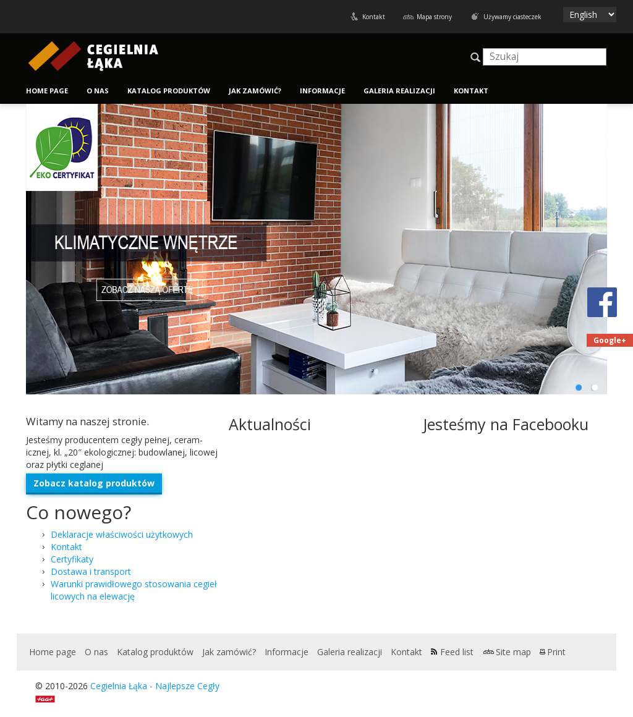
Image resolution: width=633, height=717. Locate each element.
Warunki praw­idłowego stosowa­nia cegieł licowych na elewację (134, 590)
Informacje (322, 90)
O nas (98, 90)
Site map (513, 652)
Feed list (457, 652)
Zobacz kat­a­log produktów (94, 483)
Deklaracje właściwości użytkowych (122, 534)
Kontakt (373, 16)
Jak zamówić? (255, 90)
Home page (47, 90)
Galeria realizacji (399, 90)
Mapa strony (434, 16)
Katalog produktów (168, 90)
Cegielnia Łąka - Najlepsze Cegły (154, 686)
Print (556, 652)
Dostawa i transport (91, 571)
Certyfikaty (72, 559)
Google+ (609, 340)
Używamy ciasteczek (512, 16)
